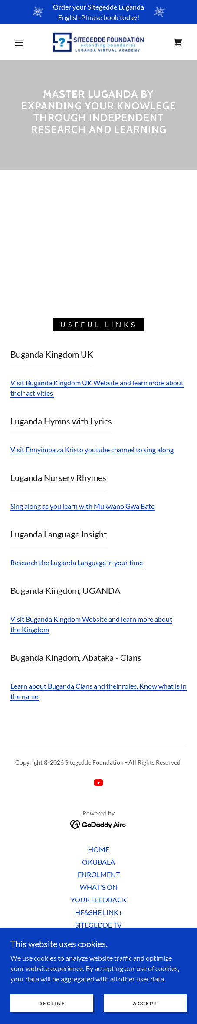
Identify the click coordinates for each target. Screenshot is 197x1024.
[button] (19, 42)
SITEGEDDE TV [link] (98, 925)
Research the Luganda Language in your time (76, 562)
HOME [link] (98, 849)
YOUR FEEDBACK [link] (99, 899)
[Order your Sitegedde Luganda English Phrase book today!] (98, 12)
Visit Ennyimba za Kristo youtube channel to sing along (92, 449)
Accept (145, 1003)
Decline (51, 1003)
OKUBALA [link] (98, 862)
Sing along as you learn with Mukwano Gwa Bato (82, 506)
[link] (98, 42)
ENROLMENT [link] (99, 874)
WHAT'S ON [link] (99, 887)
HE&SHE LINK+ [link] (98, 912)
